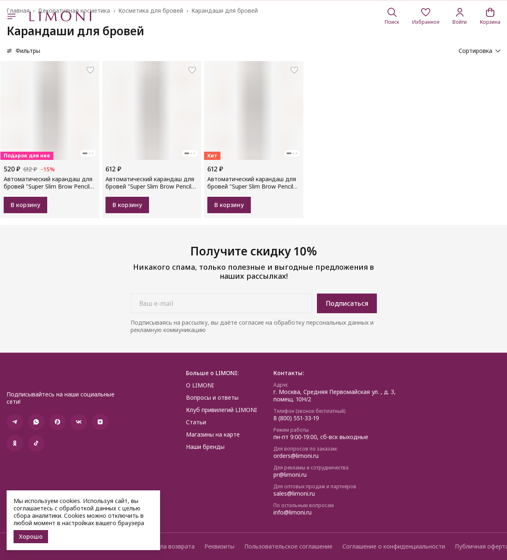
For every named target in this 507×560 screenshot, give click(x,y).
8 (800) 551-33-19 (296, 418)
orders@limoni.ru (296, 456)
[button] (425, 16)
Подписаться (347, 303)
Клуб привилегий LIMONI (221, 410)
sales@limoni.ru (294, 493)
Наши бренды (205, 447)
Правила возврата (169, 546)
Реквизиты (219, 546)
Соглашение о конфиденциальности (393, 546)
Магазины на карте (213, 434)
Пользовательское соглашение (288, 546)
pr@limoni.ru (290, 474)
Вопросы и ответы (212, 397)
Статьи (196, 422)
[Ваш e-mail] (221, 303)
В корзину (25, 205)
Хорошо (31, 536)
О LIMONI (200, 385)
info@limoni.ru (292, 512)
